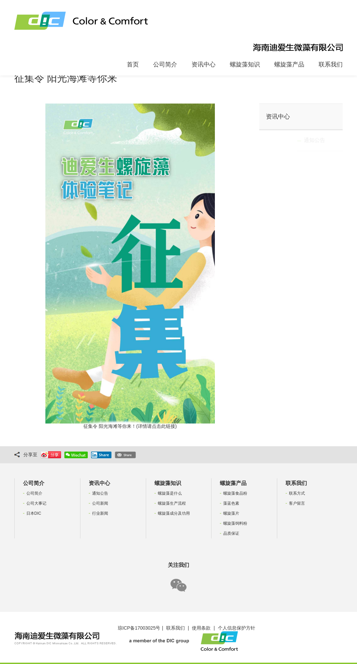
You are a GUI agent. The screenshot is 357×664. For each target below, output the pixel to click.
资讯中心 (204, 74)
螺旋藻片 (231, 513)
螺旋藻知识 (245, 74)
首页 (133, 74)
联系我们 (331, 74)
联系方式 (297, 493)
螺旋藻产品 (289, 74)
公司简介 (165, 74)
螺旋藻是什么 (170, 493)
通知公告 (276, 140)
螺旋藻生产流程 (172, 503)
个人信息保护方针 (236, 628)
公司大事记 (36, 503)
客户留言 (297, 503)
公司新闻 (276, 161)
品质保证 (231, 533)
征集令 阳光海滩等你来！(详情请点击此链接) (129, 426)
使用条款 (201, 628)
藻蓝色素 (231, 503)
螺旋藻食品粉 (235, 493)
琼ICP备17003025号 (138, 628)
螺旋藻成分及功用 (174, 513)
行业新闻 (276, 182)
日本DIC (33, 513)
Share (100, 455)
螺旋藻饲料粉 (235, 523)
